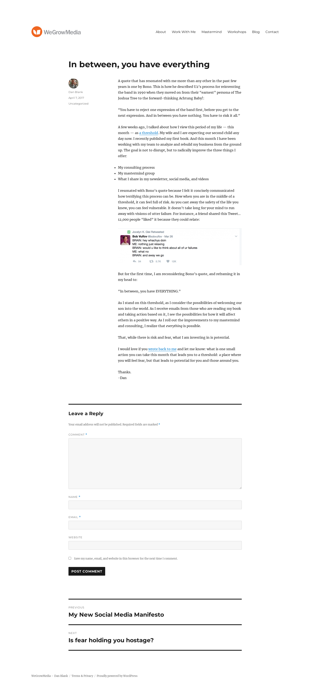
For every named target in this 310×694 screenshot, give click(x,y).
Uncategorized (78, 103)
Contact (272, 32)
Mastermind (212, 32)
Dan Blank (75, 92)
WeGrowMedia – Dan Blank (49, 676)
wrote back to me (162, 349)
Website (75, 537)
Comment (77, 434)
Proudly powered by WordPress (117, 676)
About (161, 32)
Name (74, 497)
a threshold (148, 133)
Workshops (236, 32)
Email (74, 517)
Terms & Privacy (82, 676)
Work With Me (184, 32)
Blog (256, 32)
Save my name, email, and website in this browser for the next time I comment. (126, 558)
